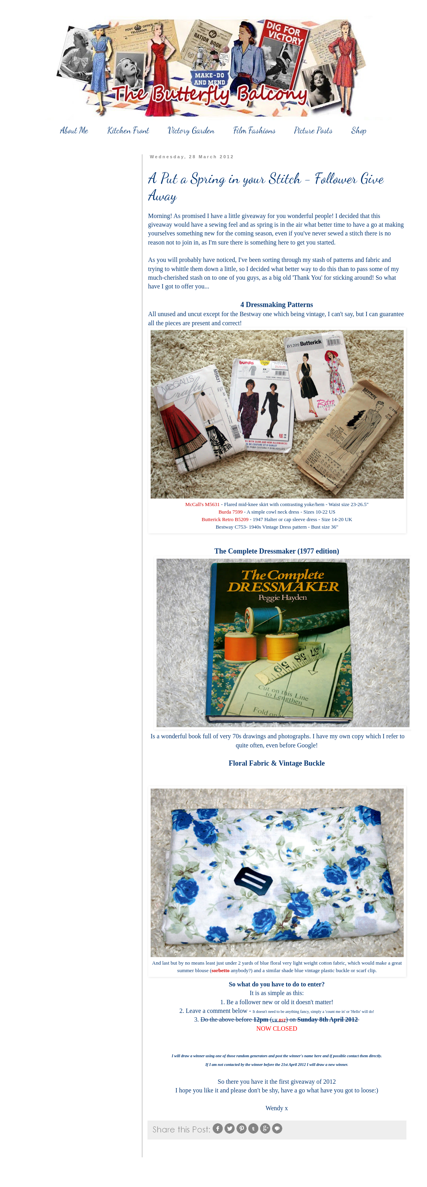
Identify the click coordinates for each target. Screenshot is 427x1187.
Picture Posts (313, 130)
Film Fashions (254, 130)
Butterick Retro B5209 (225, 519)
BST (282, 1020)
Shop (359, 130)
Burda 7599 (231, 512)
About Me (74, 130)
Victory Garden (191, 130)
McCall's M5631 (202, 504)
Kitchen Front (128, 130)
